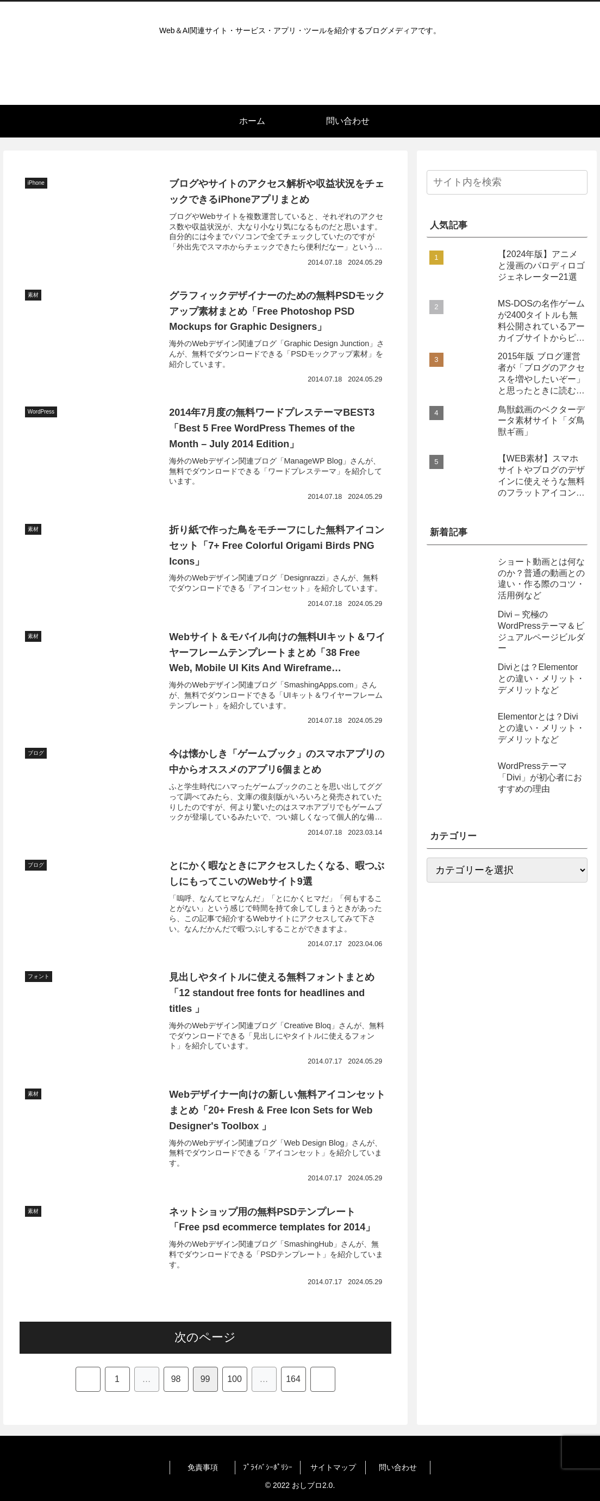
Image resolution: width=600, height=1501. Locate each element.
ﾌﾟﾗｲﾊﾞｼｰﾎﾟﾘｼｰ (267, 1467)
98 (176, 1379)
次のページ (205, 1337)
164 (293, 1379)
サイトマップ (333, 1467)
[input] (507, 182)
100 (234, 1379)
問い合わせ (398, 1467)
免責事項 (203, 1467)
